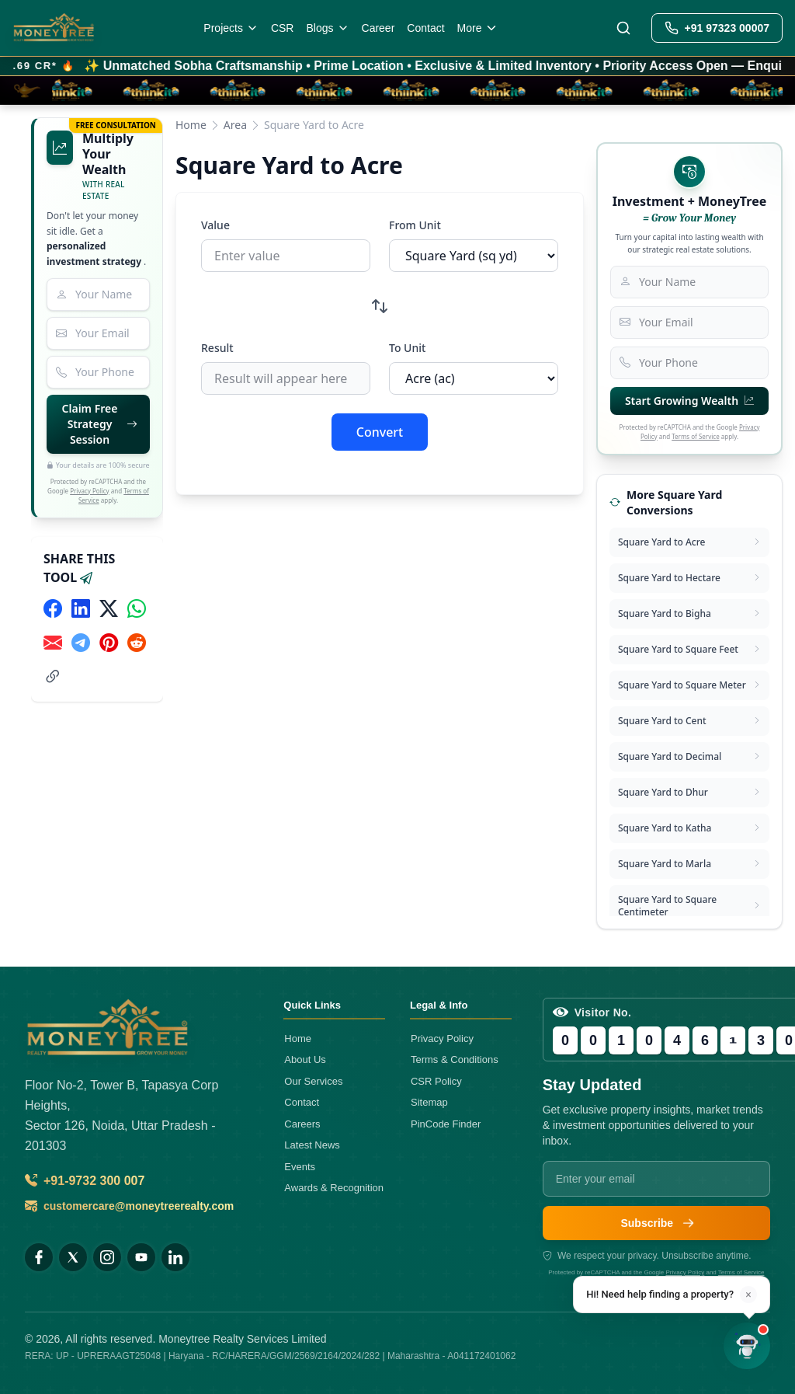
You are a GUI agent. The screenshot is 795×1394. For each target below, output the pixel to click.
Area (235, 124)
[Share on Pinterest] (108, 642)
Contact (425, 28)
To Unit (407, 347)
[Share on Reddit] (136, 642)
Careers (302, 1124)
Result (217, 347)
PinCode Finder (446, 1124)
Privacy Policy (89, 490)
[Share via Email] (52, 642)
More (478, 28)
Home (191, 124)
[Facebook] (39, 1257)
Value (215, 225)
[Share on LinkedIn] (80, 608)
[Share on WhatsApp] (136, 608)
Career (378, 28)
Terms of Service (695, 436)
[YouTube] (141, 1257)
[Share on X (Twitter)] (108, 608)
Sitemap (429, 1102)
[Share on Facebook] (52, 608)
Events (299, 1167)
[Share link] (52, 676)
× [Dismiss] (748, 1294)
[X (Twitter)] (73, 1257)
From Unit (415, 225)
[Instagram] (107, 1257)
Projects (231, 28)
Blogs (327, 28)
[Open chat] (747, 1346)
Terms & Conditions (454, 1059)
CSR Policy (436, 1081)
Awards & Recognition (334, 1188)
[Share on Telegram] (80, 642)
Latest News (312, 1145)
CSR (282, 28)
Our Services (313, 1081)
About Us (304, 1059)
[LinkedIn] (175, 1257)
